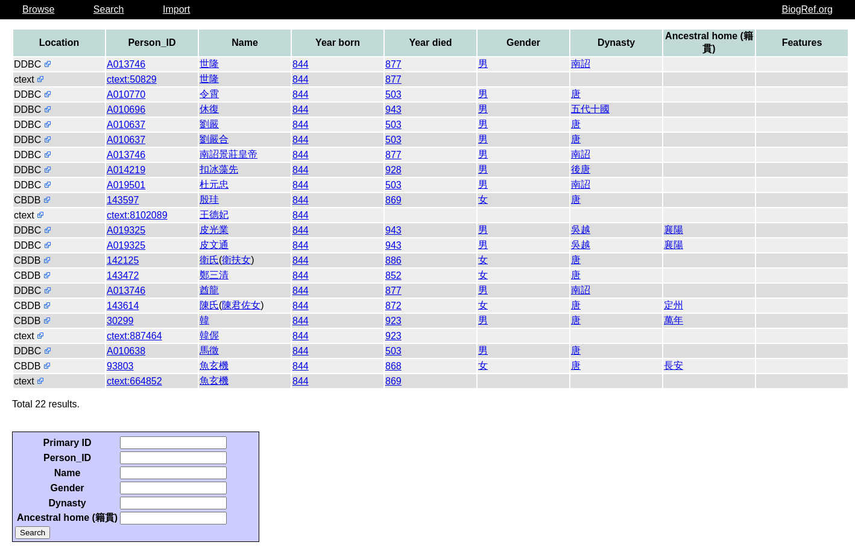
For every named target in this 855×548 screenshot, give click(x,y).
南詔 (580, 64)
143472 (123, 275)
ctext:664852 (134, 381)
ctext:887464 (134, 336)
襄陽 (673, 230)
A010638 (126, 351)
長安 (673, 365)
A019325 (126, 230)
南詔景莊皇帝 (228, 154)
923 (393, 321)
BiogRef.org (807, 9)
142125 (123, 260)
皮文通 (214, 245)
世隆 (209, 64)
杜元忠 (214, 184)
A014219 (126, 170)
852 (393, 275)
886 (393, 260)
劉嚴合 (214, 139)
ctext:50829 (132, 79)
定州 (673, 305)
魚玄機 (214, 365)
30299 (120, 321)
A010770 (126, 94)
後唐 (580, 169)
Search (108, 9)
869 (393, 200)
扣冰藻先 (219, 169)
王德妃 (214, 214)
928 (393, 170)
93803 (120, 366)
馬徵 (209, 350)
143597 (123, 200)
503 (393, 94)
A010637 (126, 124)
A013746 (126, 64)
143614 (123, 306)
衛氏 (209, 260)
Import (176, 9)
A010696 (126, 109)
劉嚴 (209, 124)
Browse (38, 9)
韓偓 (209, 335)
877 (393, 64)
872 (393, 306)
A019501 (126, 185)
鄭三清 (214, 275)
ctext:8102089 (137, 215)
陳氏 (209, 305)
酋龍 (209, 290)
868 (393, 366)
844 (300, 64)
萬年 (673, 320)
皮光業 (214, 230)
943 (393, 109)
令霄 (209, 94)
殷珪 (209, 199)
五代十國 (590, 109)
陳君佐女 (241, 305)
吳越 (580, 230)
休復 (209, 109)
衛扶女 (236, 260)
